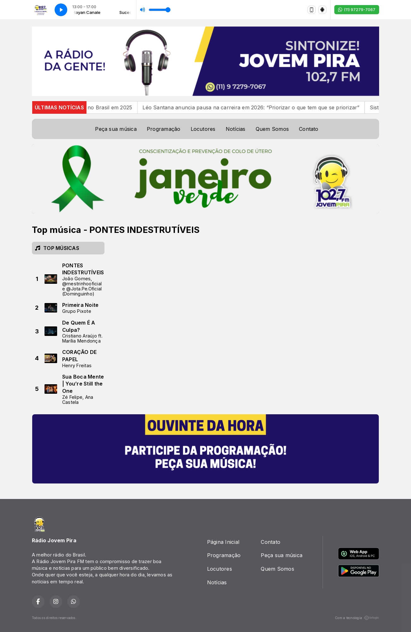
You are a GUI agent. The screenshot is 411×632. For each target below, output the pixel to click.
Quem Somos (272, 129)
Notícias (236, 129)
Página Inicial (223, 542)
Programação (164, 129)
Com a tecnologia (357, 618)
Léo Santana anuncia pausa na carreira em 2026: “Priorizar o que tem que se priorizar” (256, 107)
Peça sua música (116, 129)
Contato (309, 129)
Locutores (203, 129)
